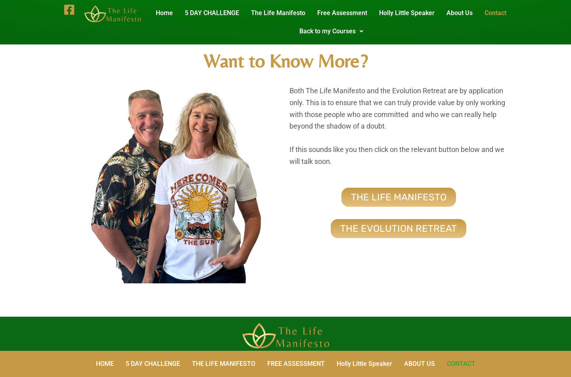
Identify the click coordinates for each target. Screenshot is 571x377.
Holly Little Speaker (410, 13)
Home (167, 13)
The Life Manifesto (281, 13)
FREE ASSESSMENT (296, 363)
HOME (105, 363)
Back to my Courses (334, 31)
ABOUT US (419, 363)
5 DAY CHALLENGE (215, 13)
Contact (499, 13)
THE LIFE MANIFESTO (223, 363)
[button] (334, 31)
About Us (463, 13)
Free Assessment (345, 13)
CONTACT (461, 363)
